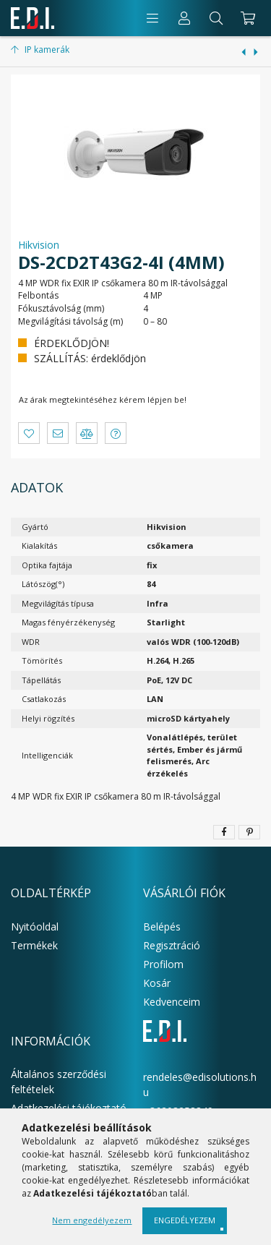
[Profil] (184, 18)
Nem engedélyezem (92, 1220)
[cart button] (246, 18)
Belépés (162, 926)
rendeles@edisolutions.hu (200, 1084)
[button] (29, 433)
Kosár (157, 983)
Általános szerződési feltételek (58, 1081)
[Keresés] (216, 18)
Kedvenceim (171, 1002)
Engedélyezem (184, 1220)
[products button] (152, 18)
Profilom (163, 964)
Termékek (34, 945)
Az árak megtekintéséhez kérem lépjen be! (102, 399)
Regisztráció (171, 945)
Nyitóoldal (35, 926)
